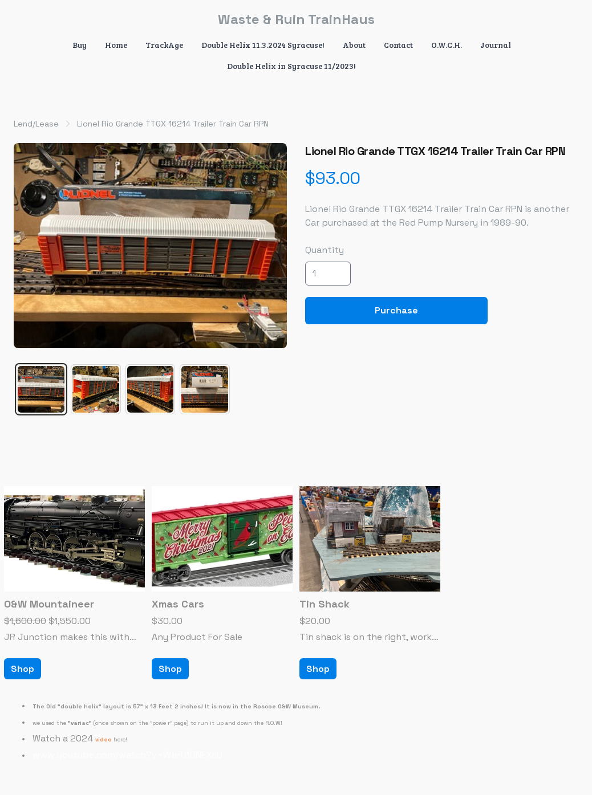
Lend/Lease (36, 124)
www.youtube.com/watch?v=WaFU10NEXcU (127, 755)
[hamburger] (36, 18)
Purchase (396, 310)
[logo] (296, 19)
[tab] (41, 389)
